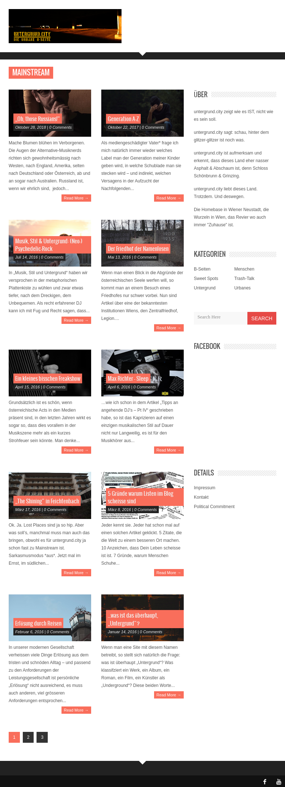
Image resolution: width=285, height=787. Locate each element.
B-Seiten (202, 269)
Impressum (204, 487)
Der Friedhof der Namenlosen (138, 249)
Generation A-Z (123, 119)
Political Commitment (214, 506)
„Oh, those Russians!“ (37, 119)
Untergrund (205, 288)
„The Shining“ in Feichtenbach (47, 501)
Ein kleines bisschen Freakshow (47, 379)
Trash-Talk (244, 278)
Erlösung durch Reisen (38, 624)
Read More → (76, 198)
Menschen (244, 269)
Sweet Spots (206, 278)
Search (261, 318)
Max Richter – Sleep (128, 379)
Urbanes (242, 288)
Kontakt (201, 497)
